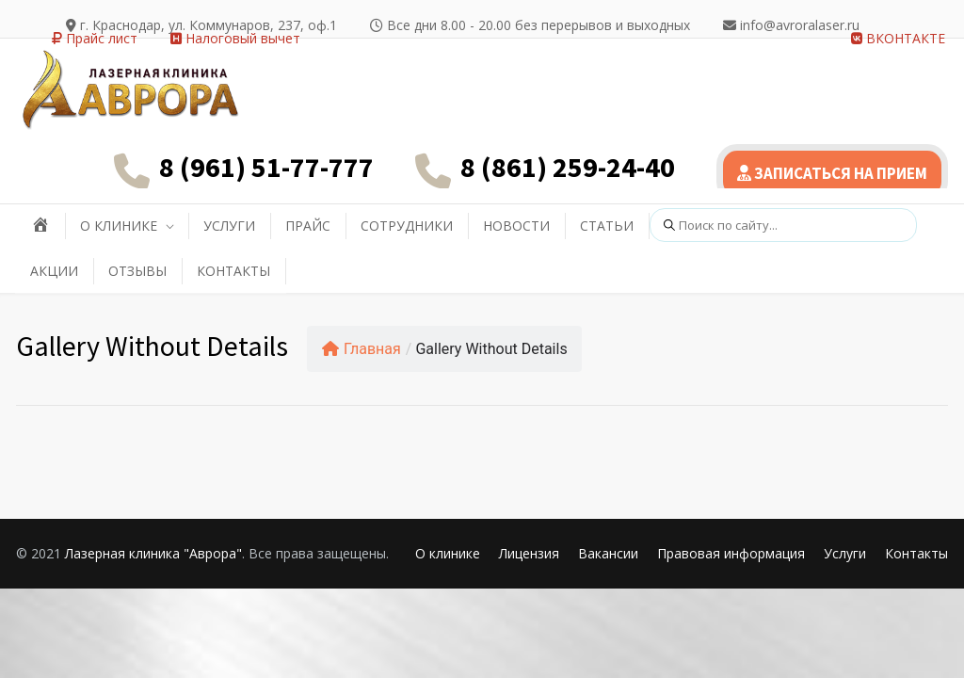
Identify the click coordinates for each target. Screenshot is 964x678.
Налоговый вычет (235, 38)
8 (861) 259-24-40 (567, 167)
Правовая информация (731, 553)
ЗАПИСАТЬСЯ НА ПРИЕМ (832, 173)
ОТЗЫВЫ (137, 271)
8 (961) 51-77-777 (266, 167)
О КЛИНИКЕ (118, 225)
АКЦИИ (54, 271)
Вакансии (608, 553)
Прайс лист (94, 38)
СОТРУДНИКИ (407, 225)
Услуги (845, 553)
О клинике (447, 553)
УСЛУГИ (229, 225)
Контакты (916, 553)
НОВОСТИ (516, 225)
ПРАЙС (307, 225)
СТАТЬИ (607, 225)
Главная (361, 349)
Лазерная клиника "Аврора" (153, 553)
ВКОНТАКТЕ (898, 38)
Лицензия (529, 553)
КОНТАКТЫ (233, 271)
